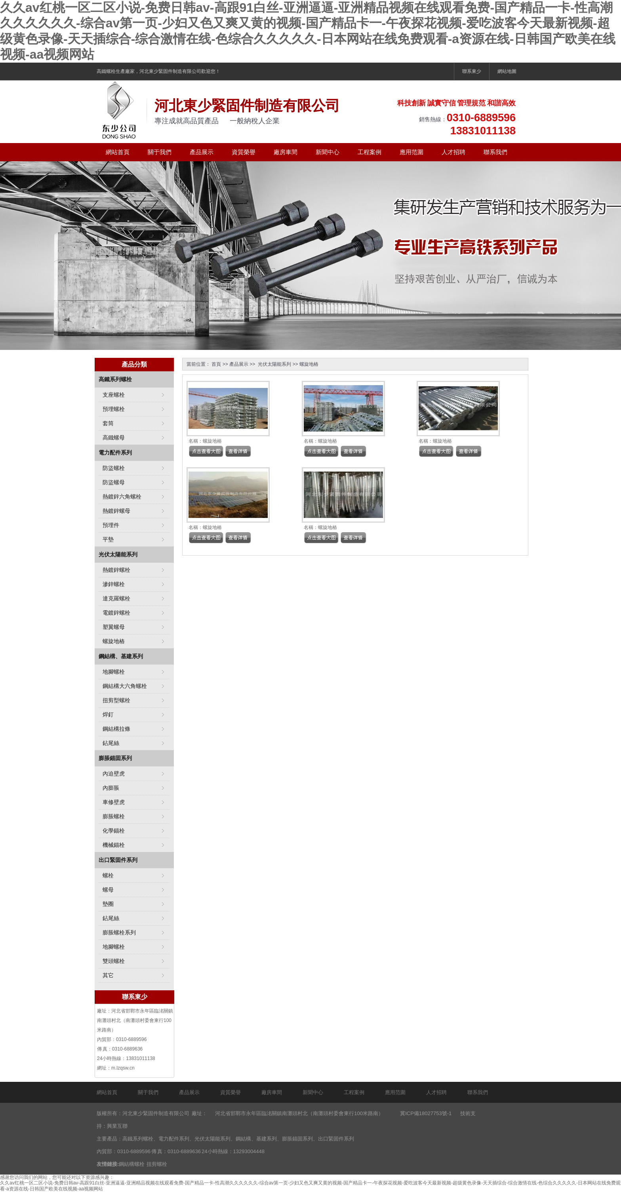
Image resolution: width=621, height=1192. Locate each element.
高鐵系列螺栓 (115, 379)
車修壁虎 (114, 802)
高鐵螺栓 (106, 71)
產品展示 (201, 152)
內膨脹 (111, 788)
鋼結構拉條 (116, 729)
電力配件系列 (115, 452)
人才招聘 (453, 152)
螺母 (108, 889)
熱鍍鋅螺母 (116, 511)
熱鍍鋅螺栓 (116, 570)
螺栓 (108, 875)
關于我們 (159, 152)
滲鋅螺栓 (114, 584)
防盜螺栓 (114, 468)
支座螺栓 (114, 395)
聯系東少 (471, 71)
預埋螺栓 (114, 409)
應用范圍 (411, 152)
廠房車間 (285, 152)
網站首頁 (118, 152)
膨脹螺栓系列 (119, 932)
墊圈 (108, 904)
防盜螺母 (114, 482)
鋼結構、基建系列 (121, 656)
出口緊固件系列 (118, 860)
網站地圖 (506, 71)
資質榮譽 (243, 152)
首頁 (216, 364)
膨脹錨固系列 (115, 758)
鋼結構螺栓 (132, 1164)
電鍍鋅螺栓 (116, 612)
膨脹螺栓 (114, 816)
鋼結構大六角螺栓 (125, 686)
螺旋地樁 (308, 364)
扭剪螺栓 (157, 1164)
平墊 (108, 539)
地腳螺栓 (114, 672)
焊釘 (108, 714)
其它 (108, 975)
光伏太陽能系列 (274, 364)
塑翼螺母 (114, 627)
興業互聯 (117, 1126)
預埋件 (111, 525)
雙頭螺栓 (114, 961)
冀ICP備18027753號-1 (425, 1113)
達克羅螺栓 (116, 598)
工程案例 (369, 152)
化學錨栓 (114, 830)
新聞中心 (327, 152)
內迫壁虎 (114, 773)
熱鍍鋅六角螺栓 (122, 496)
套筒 (108, 423)
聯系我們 (495, 152)
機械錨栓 (114, 845)
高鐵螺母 (114, 437)
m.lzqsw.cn (123, 1068)
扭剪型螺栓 (116, 700)
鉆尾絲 (111, 743)
